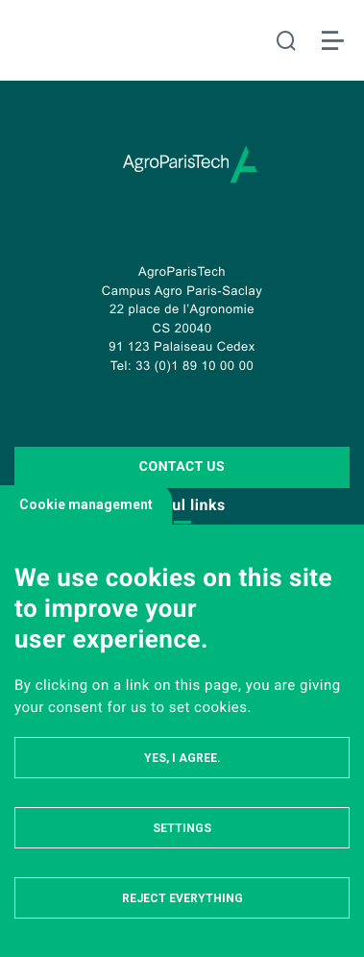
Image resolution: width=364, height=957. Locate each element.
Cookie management (86, 504)
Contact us (182, 467)
